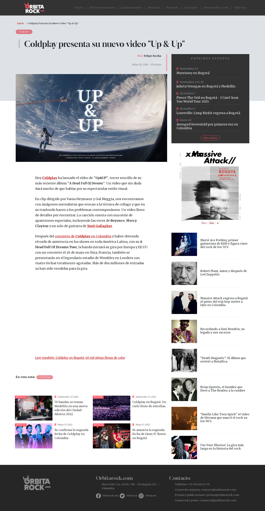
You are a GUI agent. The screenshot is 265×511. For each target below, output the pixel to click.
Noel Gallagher (99, 226)
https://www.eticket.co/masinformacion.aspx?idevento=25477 (210, 98)
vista (52, 408)
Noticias (154, 7)
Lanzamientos (131, 7)
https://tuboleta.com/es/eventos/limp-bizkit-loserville (210, 111)
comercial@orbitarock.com (218, 500)
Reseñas (172, 7)
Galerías (240, 7)
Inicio (79, 7)
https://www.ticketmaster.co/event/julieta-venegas (210, 84)
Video (24, 31)
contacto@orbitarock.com (218, 489)
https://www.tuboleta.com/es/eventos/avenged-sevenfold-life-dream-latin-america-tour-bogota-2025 (210, 124)
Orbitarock (131, 495)
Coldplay (49, 178)
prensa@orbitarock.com (222, 495)
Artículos (191, 7)
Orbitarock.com (110, 495)
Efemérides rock (216, 7)
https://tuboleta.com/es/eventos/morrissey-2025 (210, 71)
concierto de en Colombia (83, 236)
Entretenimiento (102, 7)
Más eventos (210, 137)
